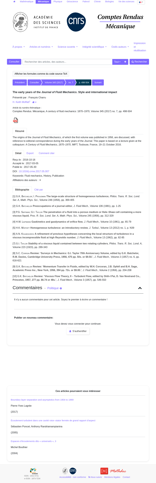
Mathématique (26, 1)
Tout (116, 62)
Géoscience (72, 1)
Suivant (98, 82)
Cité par (38, 189)
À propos (17, 47)
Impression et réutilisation (140, 47)
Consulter (14, 61)
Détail (18, 153)
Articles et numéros (40, 47)
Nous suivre (95, 477)
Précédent (20, 82)
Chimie (97, 1)
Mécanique (43, 1)
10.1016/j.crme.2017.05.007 (34, 171)
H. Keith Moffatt (21, 102)
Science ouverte (67, 47)
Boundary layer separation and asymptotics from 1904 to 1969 (42, 399)
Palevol (86, 1)
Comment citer (46, 153)
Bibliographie (22, 189)
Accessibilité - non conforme (72, 477)
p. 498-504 (84, 82)
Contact (126, 477)
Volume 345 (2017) (54, 82)
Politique (54, 288)
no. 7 (70, 82)
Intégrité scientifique (93, 47)
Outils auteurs (119, 47)
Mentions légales (112, 477)
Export (30, 153)
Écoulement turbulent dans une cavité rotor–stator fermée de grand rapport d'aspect (53, 420)
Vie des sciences (126, 1)
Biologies (109, 1)
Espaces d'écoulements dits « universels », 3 (33, 441)
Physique (57, 1)
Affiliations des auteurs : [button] (27, 180)
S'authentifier (77, 331)
